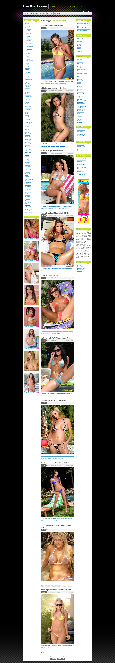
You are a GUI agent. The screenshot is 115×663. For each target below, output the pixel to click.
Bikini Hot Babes (80, 266)
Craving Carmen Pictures (82, 73)
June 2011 (79, 44)
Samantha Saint (28, 185)
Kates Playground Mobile (82, 170)
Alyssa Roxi (27, 68)
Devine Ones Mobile (81, 163)
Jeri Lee (28, 44)
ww (65, 83)
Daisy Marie (29, 39)
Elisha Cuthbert (28, 106)
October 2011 (80, 38)
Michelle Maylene (58, 90)
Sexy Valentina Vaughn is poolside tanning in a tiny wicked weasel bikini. (57, 206)
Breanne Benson (28, 79)
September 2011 (80, 39)
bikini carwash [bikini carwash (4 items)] (78, 235)
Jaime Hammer (28, 128)
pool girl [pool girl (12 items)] (78, 248)
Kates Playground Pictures (82, 100)
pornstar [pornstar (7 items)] (86, 248)
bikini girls (47, 333)
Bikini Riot (57, 340)
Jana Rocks (27, 132)
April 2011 (79, 47)
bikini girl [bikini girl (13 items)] (84, 235)
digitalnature (56, 656)
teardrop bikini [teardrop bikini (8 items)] (83, 254)
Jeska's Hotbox (80, 97)
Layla (28, 54)
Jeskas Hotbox (28, 139)
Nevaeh (26, 175)
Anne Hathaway (28, 72)
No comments (70, 28)
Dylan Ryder (27, 105)
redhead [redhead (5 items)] (77, 250)
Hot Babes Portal (80, 93)
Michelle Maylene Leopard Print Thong (54, 88)
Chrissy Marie (29, 36)
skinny (49, 146)
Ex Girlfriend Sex (80, 80)
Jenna (28, 42)
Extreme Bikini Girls (81, 268)
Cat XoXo (27, 89)
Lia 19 (26, 157)
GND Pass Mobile (80, 165)
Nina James (27, 176)
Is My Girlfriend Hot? (81, 95)
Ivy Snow (27, 126)
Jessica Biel (27, 140)
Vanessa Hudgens (28, 209)
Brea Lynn (27, 78)
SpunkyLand (79, 115)
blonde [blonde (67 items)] (88, 240)
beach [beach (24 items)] (89, 232)
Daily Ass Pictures (80, 75)
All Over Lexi (27, 26)
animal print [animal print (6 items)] (79, 232)
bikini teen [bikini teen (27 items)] (80, 240)
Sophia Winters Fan (81, 109)
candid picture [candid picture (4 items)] (88, 241)
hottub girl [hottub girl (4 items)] (89, 244)
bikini (43, 270)
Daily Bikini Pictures (35, 6)
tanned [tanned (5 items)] (89, 253)
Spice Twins (27, 195)
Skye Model (27, 193)
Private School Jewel (29, 179)
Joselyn (28, 47)
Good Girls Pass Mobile (81, 167)
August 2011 (79, 41)
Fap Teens (79, 83)
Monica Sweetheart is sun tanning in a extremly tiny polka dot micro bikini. (57, 268)
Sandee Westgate (28, 186)
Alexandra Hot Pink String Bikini (83, 23)
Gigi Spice (27, 118)
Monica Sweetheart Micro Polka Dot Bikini (55, 213)
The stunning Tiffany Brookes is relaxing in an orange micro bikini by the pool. (57, 331)
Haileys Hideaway (28, 122)
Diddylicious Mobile (81, 164)
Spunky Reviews (80, 112)
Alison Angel (57, 592)
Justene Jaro (29, 49)
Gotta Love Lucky (28, 120)
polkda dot (52, 270)
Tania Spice (27, 200)
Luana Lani (27, 163)
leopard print (44, 146)
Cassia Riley (27, 88)
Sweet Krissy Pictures (81, 117)
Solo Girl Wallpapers (81, 107)
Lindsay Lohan (28, 160)
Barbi (28, 31)
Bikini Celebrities (80, 145)
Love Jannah (27, 162)
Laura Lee (29, 51)
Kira (27, 50)
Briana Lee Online (80, 66)
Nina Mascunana (30, 62)
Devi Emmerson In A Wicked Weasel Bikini (55, 463)
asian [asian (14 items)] (84, 232)
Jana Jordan (27, 130)
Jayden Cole (27, 135)
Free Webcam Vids (81, 84)
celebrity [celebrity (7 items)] (78, 242)
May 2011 (79, 45)
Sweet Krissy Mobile (81, 175)
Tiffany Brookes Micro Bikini (50, 275)
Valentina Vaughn (58, 153)
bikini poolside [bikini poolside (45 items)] (86, 238)
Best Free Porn (80, 63)
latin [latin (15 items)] (77, 245)
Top (63, 658)
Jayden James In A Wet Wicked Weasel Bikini (55, 338)
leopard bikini (49, 458)
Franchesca (29, 40)
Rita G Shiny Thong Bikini (82, 30)
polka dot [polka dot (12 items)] (88, 247)
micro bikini (50, 83)
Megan (28, 59)
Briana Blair (27, 80)
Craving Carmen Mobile (81, 161)
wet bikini (51, 395)
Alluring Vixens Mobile (81, 158)
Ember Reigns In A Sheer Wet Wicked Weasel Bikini (56, 526)
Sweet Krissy (27, 199)
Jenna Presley (28, 137)
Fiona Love (27, 115)
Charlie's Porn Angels (81, 69)
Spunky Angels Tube (81, 134)
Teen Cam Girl (80, 137)
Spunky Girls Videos (81, 135)
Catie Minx (79, 67)
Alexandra (29, 29)
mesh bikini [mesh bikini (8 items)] (88, 245)
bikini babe (44, 458)
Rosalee (28, 63)
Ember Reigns (57, 529)
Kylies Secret (27, 150)
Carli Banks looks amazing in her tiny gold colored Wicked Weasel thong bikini (57, 81)
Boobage (79, 65)
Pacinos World (28, 177)
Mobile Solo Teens (80, 171)
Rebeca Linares (28, 182)
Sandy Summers (28, 189)
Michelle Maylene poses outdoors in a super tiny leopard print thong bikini (57, 143)
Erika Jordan (27, 110)
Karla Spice (27, 145)
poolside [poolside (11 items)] (82, 248)
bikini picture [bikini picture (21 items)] (83, 236)
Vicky (28, 66)
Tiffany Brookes (57, 277)
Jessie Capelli (27, 142)
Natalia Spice (27, 172)
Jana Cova (27, 129)
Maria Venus (29, 57)
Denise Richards (28, 102)
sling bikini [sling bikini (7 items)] (82, 251)
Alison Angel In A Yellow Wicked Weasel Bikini (56, 590)
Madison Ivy (27, 165)
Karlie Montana (28, 146)
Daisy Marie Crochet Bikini (82, 27)
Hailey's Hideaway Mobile (82, 168)
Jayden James (28, 136)
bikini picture (44, 208)
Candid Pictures (28, 83)
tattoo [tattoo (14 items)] (77, 255)
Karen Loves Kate (28, 143)
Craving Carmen (80, 72)
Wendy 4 (79, 120)
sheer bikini (47, 585)
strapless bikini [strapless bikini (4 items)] (88, 251)
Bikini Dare (79, 265)
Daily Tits (79, 76)
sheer (47, 395)
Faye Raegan (27, 113)
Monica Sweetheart (59, 215)
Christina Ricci (28, 95)
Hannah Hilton (28, 123)
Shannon (28, 64)
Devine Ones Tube (80, 132)
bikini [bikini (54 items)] (78, 234)
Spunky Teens (80, 113)
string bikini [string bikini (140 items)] (81, 253)
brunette (55, 208)
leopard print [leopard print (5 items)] (82, 245)
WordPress (67, 656)
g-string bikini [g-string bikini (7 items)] (83, 244)
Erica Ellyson (27, 109)
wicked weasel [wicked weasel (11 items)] (84, 257)
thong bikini (55, 83)
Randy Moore (28, 180)
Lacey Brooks (27, 153)
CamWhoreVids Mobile (81, 160)
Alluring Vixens (28, 27)
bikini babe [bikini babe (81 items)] (86, 233)
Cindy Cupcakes (80, 70)
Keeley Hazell (79, 149)
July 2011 (79, 42)
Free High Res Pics (80, 269)
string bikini (56, 270)
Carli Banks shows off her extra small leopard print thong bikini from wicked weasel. (57, 456)
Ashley (28, 30)
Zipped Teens (79, 122)
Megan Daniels (30, 60)
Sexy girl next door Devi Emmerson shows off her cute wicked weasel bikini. (57, 518)
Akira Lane (27, 23)
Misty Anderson (28, 169)
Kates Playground (28, 148)
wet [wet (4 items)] (86, 256)
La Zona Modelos (28, 152)
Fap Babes (79, 82)
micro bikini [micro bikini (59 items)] (80, 247)
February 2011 (80, 49)
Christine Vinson (28, 96)
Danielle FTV (27, 100)
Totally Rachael (80, 119)
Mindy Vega (27, 167)
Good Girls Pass (80, 87)
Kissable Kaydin (28, 149)
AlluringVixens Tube (81, 130)
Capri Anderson (28, 85)
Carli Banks (57, 28)
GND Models (27, 119)
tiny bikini (57, 146)
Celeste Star (27, 92)
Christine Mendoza (30, 37)
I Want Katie (27, 125)
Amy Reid (27, 69)
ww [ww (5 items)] (88, 257)
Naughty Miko (28, 173)
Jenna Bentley (29, 43)
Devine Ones (79, 77)
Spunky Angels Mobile (81, 173)
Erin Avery (27, 112)
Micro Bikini (79, 271)
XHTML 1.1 (59, 658)
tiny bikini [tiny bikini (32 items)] (83, 256)
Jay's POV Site (80, 96)
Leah (28, 56)
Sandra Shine (27, 187)
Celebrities (27, 90)
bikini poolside (45, 83)
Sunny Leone (27, 197)
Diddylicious (79, 79)
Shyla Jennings (28, 192)
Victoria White (28, 210)
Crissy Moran (27, 98)
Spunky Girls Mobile (81, 174)
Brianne (28, 34)
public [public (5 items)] (90, 248)
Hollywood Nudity (80, 92)
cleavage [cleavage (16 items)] (83, 242)
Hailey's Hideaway (80, 90)
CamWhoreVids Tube (81, 131)
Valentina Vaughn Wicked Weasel (52, 151)
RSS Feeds (54, 658)
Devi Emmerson (58, 465)
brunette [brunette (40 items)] (79, 241)
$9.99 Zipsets (79, 59)
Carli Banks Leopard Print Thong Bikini (53, 400)
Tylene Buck (27, 205)
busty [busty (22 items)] (84, 241)
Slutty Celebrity (80, 150)
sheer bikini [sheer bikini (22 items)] (83, 250)
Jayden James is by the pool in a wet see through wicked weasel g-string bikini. (57, 393)
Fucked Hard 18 (80, 86)
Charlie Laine (27, 93)
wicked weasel (61, 83)
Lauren (28, 53)
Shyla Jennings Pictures (81, 106)
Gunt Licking (79, 89)
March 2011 (79, 48)
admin (52, 28)
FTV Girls (27, 116)
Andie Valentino (28, 70)
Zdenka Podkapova (29, 212)
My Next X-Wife (80, 102)
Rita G (26, 183)
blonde (43, 585)
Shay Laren (27, 190)
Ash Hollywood (28, 73)
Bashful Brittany (28, 75)
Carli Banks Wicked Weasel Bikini (52, 26)
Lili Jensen (27, 159)
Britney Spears (28, 82)
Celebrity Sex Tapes (81, 146)
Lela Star (27, 156)
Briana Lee (29, 33)
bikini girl (44, 395)
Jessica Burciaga (30, 46)
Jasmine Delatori (28, 133)
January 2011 (80, 51)
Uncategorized (28, 206)
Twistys (26, 203)
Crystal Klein (27, 99)
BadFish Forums (80, 62)
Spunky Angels (28, 196)
